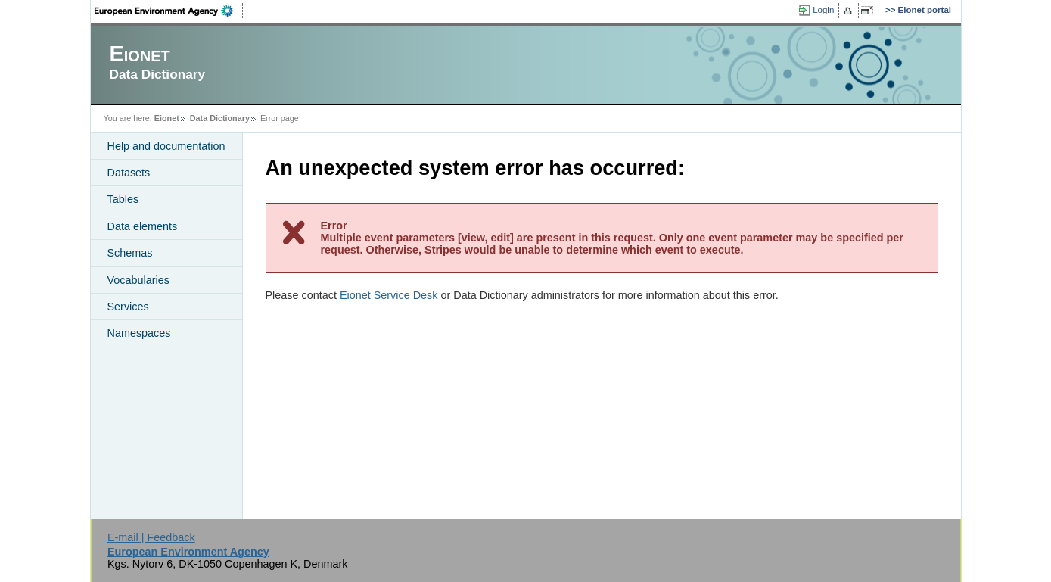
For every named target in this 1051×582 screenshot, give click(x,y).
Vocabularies (138, 280)
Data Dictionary (220, 118)
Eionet (166, 118)
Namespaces (139, 333)
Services (128, 306)
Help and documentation (166, 146)
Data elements (142, 226)
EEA (169, 10)
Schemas (130, 253)
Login (823, 9)
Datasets (129, 173)
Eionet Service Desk (389, 295)
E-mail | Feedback (151, 537)
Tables (123, 199)
